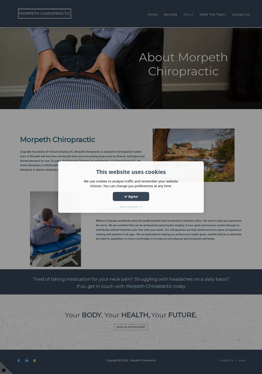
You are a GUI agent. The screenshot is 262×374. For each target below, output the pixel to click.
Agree (131, 196)
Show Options (131, 207)
